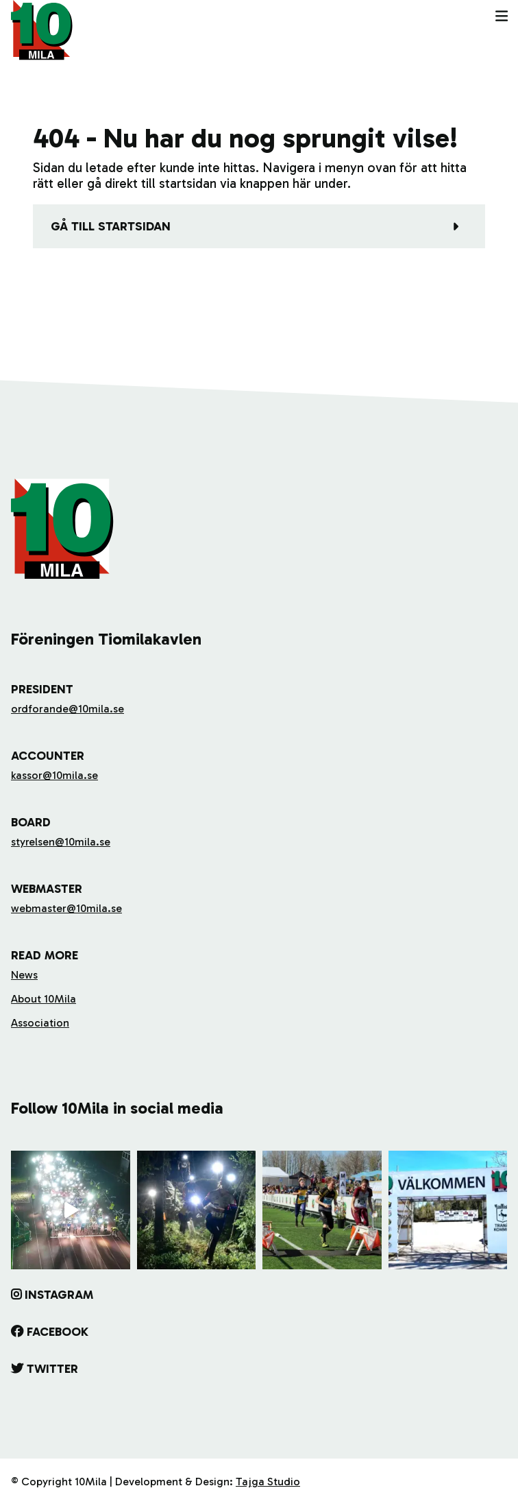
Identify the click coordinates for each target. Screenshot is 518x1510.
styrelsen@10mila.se (60, 841)
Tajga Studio (268, 1481)
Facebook (57, 1331)
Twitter (52, 1368)
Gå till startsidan (111, 226)
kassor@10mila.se (54, 775)
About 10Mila (43, 998)
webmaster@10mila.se (66, 908)
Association (40, 1022)
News (24, 974)
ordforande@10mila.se (67, 708)
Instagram (59, 1294)
